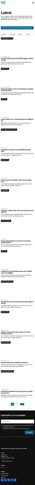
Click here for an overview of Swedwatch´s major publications (17, 27)
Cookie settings (5, 473)
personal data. (26, 428)
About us (3, 467)
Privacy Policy (4, 475)
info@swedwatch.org (7, 461)
